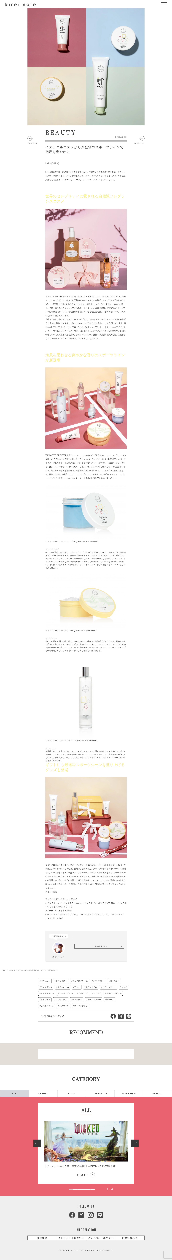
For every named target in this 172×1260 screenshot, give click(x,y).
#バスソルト (45, 981)
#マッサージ (82, 993)
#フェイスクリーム (79, 981)
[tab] (71, 1189)
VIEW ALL (82, 1175)
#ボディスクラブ (80, 1006)
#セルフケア (45, 1000)
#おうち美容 (114, 981)
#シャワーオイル (65, 993)
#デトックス (76, 1000)
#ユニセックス (60, 1000)
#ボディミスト (60, 981)
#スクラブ (96, 993)
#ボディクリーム (47, 993)
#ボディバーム (62, 987)
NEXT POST (139, 143)
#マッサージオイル (113, 993)
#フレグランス (46, 987)
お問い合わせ (130, 1238)
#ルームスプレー (93, 1000)
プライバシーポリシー (101, 1238)
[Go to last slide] (37, 1143)
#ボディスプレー (108, 987)
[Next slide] (135, 1143)
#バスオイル (63, 1006)
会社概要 (42, 1238)
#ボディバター (98, 981)
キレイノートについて (71, 1238)
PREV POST (32, 143)
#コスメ (123, 987)
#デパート (109, 1000)
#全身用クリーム (47, 1006)
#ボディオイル (90, 987)
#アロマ (76, 987)
